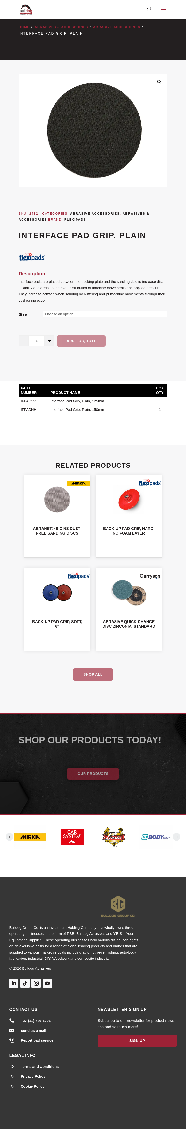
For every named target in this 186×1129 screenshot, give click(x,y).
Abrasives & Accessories (61, 27)
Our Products (93, 773)
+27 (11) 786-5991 (36, 1021)
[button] (159, 82)
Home (24, 27)
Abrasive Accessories (116, 27)
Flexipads (75, 219)
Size (23, 314)
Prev (9, 837)
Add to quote (81, 340)
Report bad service (37, 1040)
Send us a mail (33, 1031)
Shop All (92, 674)
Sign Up (137, 1041)
